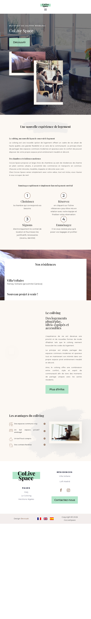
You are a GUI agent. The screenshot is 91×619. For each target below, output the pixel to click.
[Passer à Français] (39, 614)
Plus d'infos (57, 484)
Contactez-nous (64, 595)
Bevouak (25, 614)
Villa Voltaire (64, 571)
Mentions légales (26, 594)
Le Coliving (26, 591)
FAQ (26, 587)
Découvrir (19, 42)
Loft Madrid (65, 577)
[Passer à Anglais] (45, 614)
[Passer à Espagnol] (52, 614)
